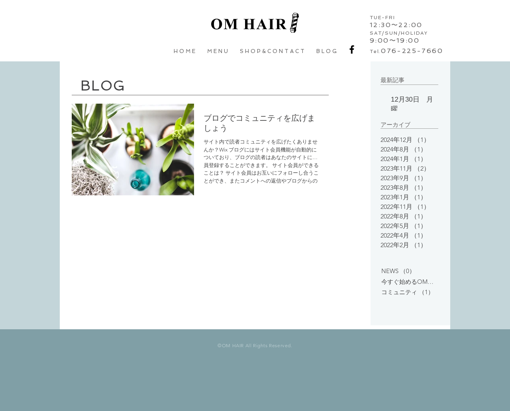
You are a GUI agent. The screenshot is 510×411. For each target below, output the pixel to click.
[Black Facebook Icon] (351, 49)
